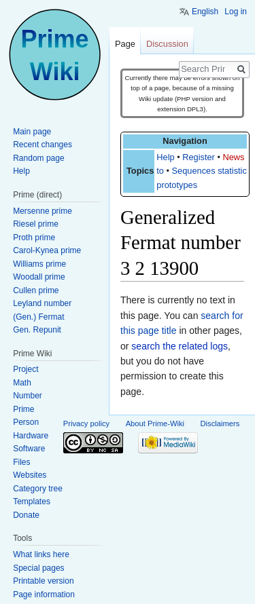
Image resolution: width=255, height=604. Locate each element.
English (205, 11)
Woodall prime (39, 277)
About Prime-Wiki (155, 423)
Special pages (38, 568)
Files (21, 462)
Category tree (38, 488)
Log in (235, 11)
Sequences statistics (212, 171)
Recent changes (42, 144)
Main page (32, 131)
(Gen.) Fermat (38, 317)
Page (125, 44)
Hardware (30, 435)
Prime (23, 409)
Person (26, 422)
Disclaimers (220, 423)
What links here (41, 554)
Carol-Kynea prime (47, 250)
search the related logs (179, 346)
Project (25, 369)
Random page (38, 158)
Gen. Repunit (37, 330)
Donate (26, 515)
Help (165, 157)
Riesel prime (35, 224)
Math (22, 383)
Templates (31, 501)
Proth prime (34, 237)
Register (198, 157)
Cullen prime (35, 290)
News (233, 157)
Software (29, 448)
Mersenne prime (42, 211)
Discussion (167, 44)
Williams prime (39, 264)
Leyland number (42, 303)
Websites (29, 475)
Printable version (43, 581)
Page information (44, 594)
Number (27, 395)
